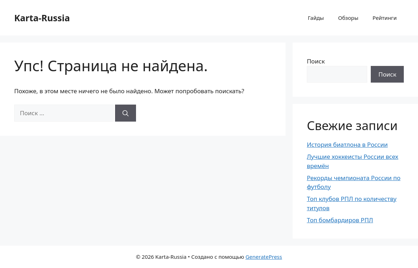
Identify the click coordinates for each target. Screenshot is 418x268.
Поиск (316, 61)
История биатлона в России (347, 144)
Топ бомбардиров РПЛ (340, 220)
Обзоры (348, 17)
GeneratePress (263, 256)
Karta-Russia (42, 18)
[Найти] (125, 113)
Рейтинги (385, 17)
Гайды (316, 17)
